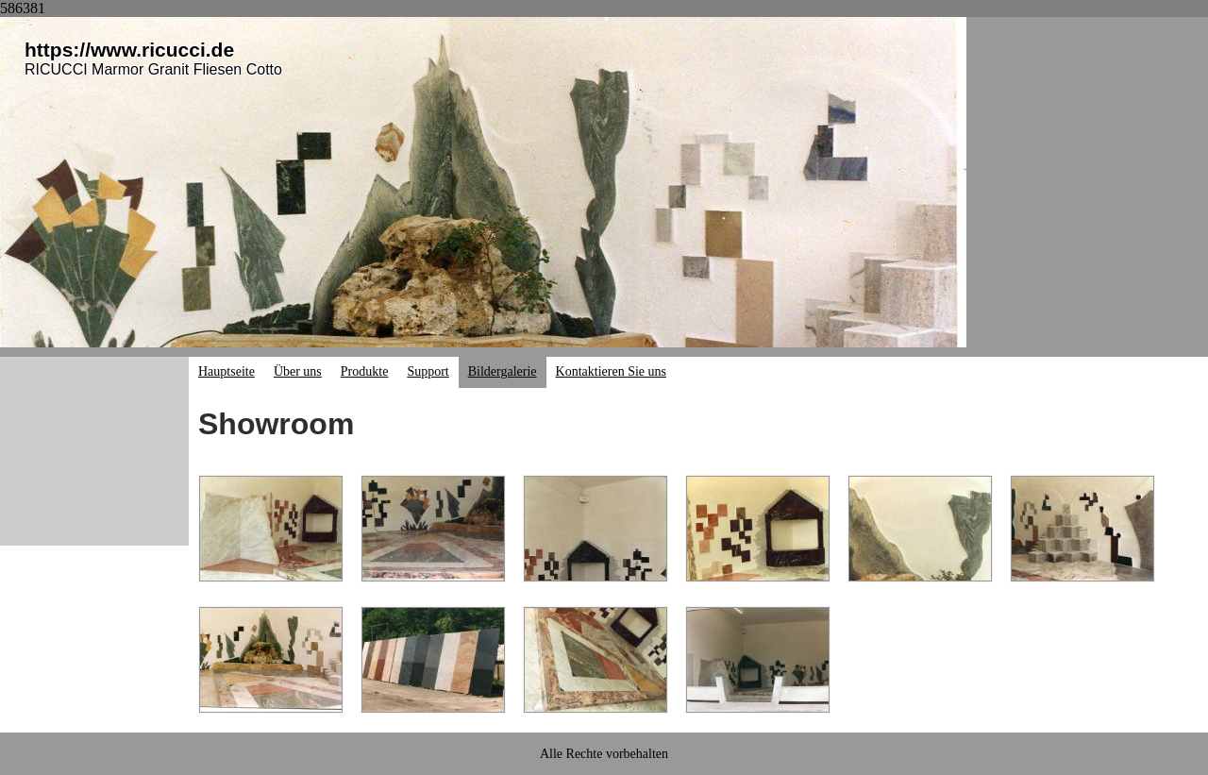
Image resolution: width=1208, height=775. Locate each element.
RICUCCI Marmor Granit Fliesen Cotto (153, 69)
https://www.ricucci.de (129, 49)
